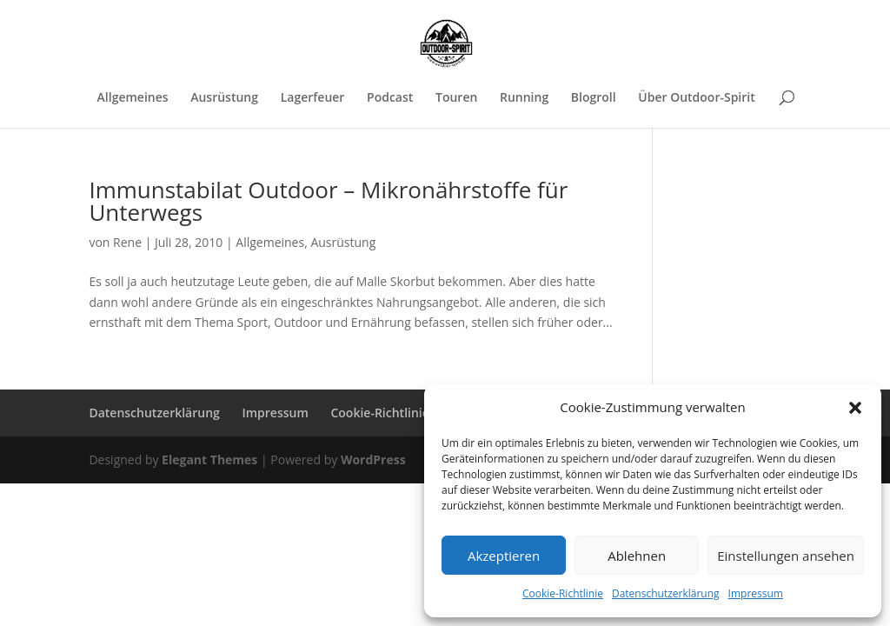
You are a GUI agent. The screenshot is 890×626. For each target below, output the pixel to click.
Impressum (755, 593)
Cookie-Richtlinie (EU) (392, 412)
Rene (127, 242)
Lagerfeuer (313, 98)
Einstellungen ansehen (785, 555)
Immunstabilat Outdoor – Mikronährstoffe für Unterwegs (328, 201)
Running (524, 98)
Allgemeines (133, 98)
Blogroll (593, 98)
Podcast (390, 98)
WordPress (373, 459)
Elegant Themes (209, 459)
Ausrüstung (224, 98)
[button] (855, 407)
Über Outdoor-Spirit (696, 98)
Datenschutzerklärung (666, 593)
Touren (456, 98)
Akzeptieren (504, 555)
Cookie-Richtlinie (562, 593)
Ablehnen (637, 555)
